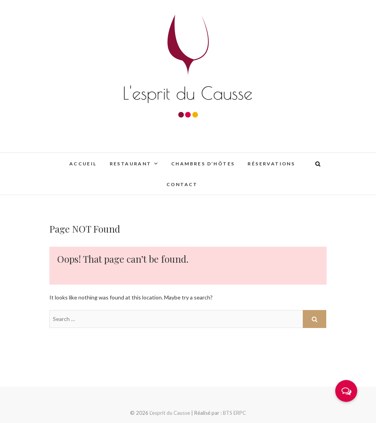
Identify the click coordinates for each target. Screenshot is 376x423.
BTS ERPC (234, 413)
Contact (182, 184)
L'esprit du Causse (170, 413)
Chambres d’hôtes (203, 164)
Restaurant (131, 164)
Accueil (83, 164)
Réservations (271, 164)
